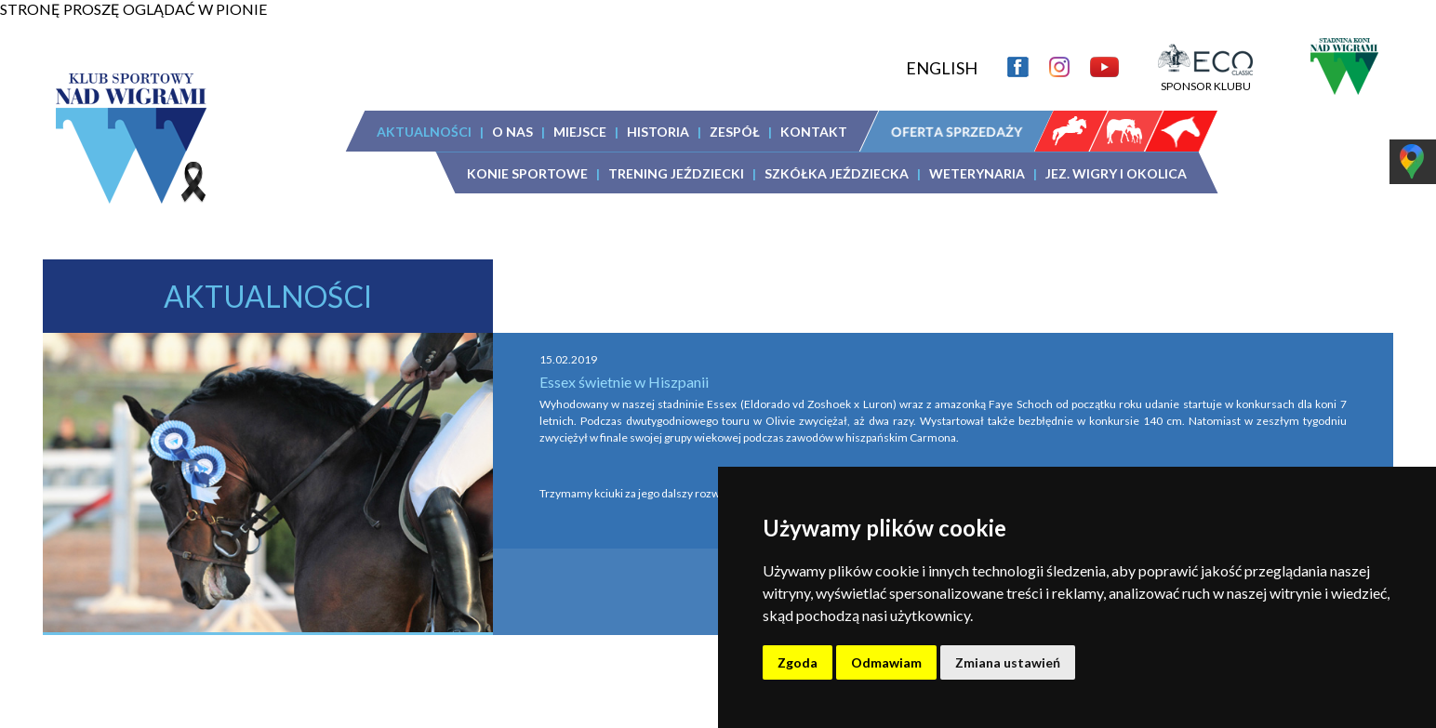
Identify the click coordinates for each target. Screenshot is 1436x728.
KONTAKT (813, 131)
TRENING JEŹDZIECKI (676, 173)
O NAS (512, 131)
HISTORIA (658, 131)
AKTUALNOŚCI (424, 131)
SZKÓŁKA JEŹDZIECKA (837, 173)
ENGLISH (941, 68)
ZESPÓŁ (735, 131)
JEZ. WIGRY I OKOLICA (1116, 173)
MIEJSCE (579, 131)
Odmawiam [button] (886, 662)
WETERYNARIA (977, 173)
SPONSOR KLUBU (1205, 79)
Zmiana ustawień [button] (1007, 662)
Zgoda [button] (798, 662)
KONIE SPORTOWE (527, 173)
